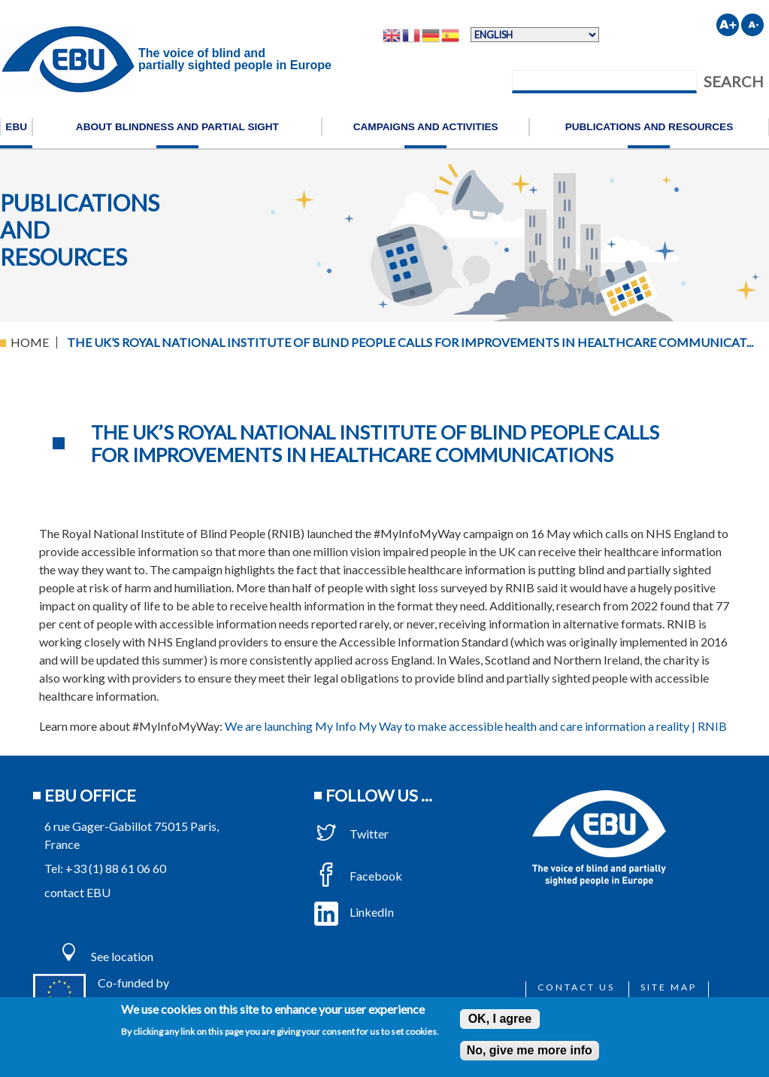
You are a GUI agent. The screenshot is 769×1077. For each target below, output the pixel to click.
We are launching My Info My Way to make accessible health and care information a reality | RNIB (476, 726)
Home (30, 342)
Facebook (358, 876)
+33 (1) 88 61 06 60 (115, 868)
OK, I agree (499, 1018)
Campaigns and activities (425, 126)
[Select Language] (535, 34)
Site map (668, 987)
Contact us (576, 987)
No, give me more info (529, 1050)
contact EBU (77, 892)
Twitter (351, 833)
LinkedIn (354, 912)
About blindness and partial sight (177, 126)
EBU (16, 126)
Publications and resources (649, 126)
